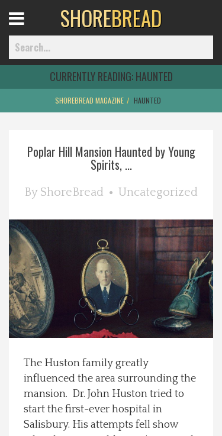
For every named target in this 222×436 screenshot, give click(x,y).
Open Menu (31, 29)
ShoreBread (72, 192)
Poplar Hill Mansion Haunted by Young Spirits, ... (111, 158)
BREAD (111, 18)
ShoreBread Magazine (89, 100)
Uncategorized (158, 192)
